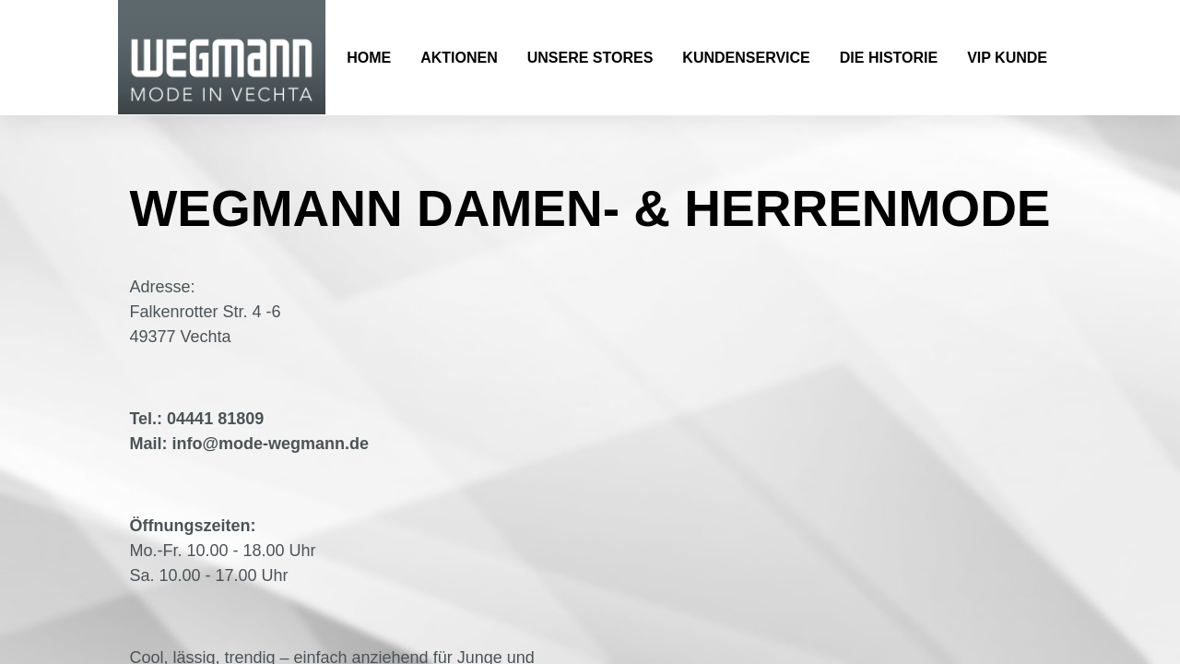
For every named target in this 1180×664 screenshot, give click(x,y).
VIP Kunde (1007, 57)
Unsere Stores (590, 57)
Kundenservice (745, 57)
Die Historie (889, 57)
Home (369, 57)
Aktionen (459, 57)
